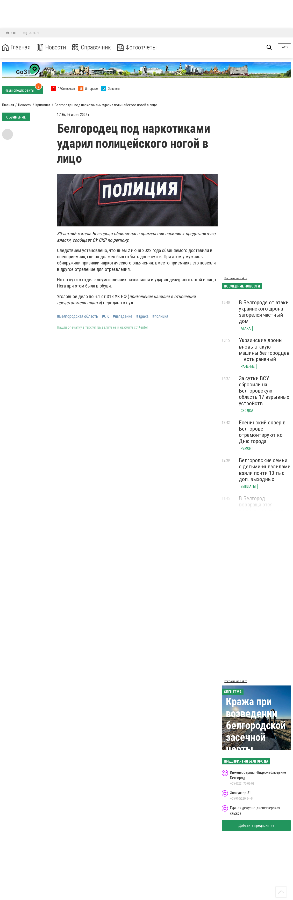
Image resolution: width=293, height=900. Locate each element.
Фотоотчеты (137, 47)
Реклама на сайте (235, 278)
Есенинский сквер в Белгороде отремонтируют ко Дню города (262, 431)
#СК (105, 316)
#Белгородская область (77, 316)
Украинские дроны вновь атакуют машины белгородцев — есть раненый (264, 349)
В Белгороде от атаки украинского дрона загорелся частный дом (264, 311)
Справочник (91, 47)
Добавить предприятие (256, 825)
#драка (142, 316)
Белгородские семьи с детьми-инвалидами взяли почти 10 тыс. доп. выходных (264, 469)
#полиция (160, 316)
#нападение (122, 316)
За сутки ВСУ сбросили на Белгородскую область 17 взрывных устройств (264, 391)
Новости (51, 47)
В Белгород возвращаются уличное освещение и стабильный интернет (264, 507)
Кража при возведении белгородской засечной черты (256, 725)
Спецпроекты (29, 33)
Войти (284, 47)
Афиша (11, 33)
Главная (16, 47)
